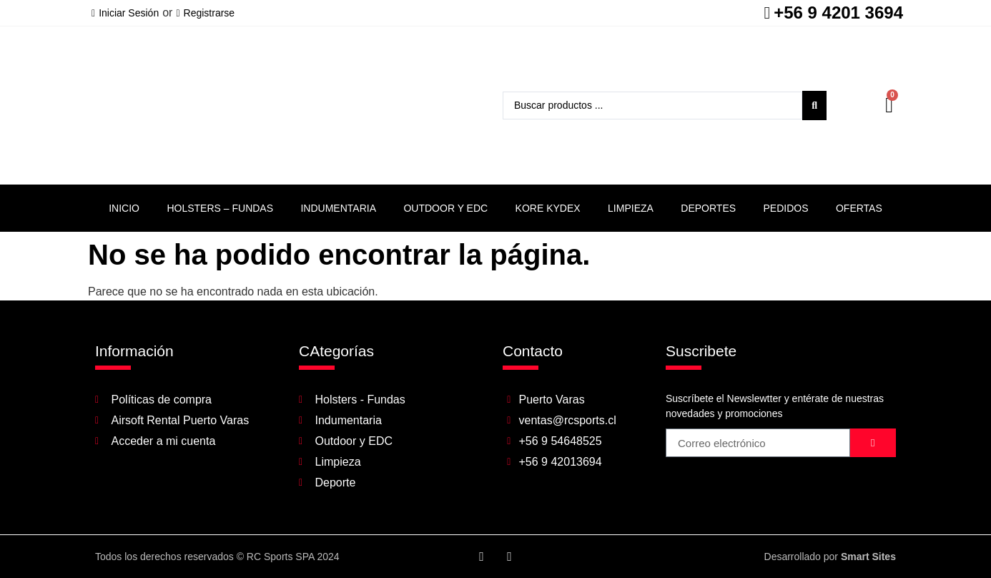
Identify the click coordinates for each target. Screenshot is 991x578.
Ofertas (859, 208)
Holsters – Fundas (220, 208)
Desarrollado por (830, 556)
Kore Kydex (548, 208)
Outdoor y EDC (445, 208)
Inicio (124, 208)
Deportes (708, 208)
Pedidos (786, 208)
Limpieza (631, 208)
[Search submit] (814, 105)
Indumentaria (338, 208)
